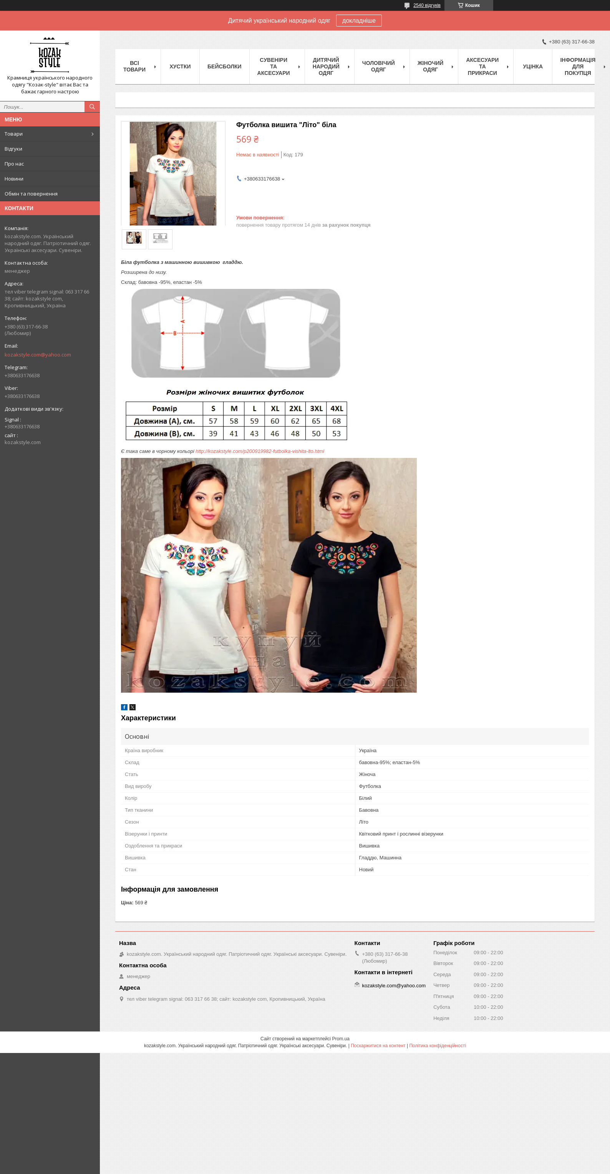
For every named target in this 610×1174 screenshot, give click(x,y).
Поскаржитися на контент (378, 1045)
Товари (14, 133)
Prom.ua (341, 1038)
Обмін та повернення (31, 193)
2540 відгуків (427, 5)
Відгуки (13, 148)
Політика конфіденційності (437, 1045)
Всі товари (134, 66)
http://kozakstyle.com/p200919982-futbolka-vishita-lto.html (260, 451)
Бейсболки (224, 66)
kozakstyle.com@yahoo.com (38, 354)
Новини (14, 178)
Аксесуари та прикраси (482, 66)
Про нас (14, 163)
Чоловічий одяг (378, 66)
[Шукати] (92, 107)
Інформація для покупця (577, 66)
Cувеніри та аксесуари (273, 66)
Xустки (180, 66)
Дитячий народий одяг (326, 66)
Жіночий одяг (431, 66)
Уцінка (533, 66)
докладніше (359, 20)
